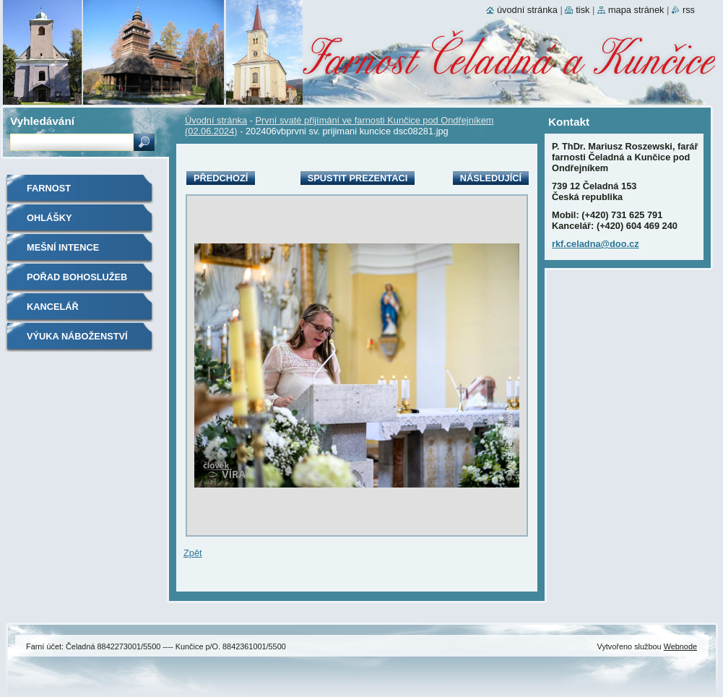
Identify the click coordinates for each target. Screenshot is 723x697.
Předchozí (221, 178)
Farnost (49, 188)
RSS (689, 9)
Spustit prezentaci (357, 178)
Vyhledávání (42, 121)
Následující (490, 178)
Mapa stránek (636, 9)
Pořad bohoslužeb (77, 277)
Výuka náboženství (77, 336)
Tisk (582, 9)
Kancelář (53, 306)
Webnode (680, 646)
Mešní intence (63, 247)
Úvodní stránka (216, 120)
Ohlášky (49, 217)
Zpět (192, 552)
